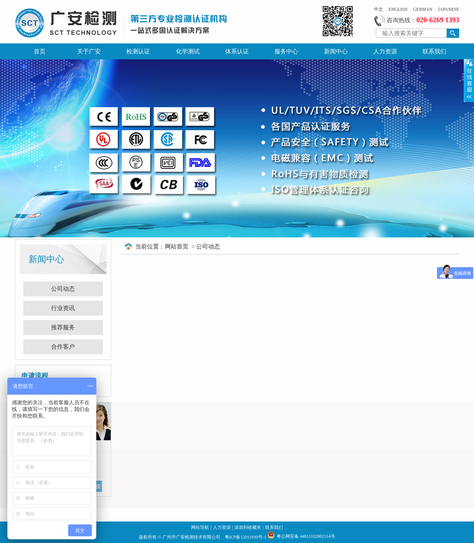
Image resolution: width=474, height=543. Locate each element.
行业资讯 (63, 308)
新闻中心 (336, 51)
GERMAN (422, 9)
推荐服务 (63, 327)
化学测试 (188, 51)
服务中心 (286, 51)
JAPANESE (448, 9)
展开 (469, 80)
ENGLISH (397, 9)
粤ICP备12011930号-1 (246, 537)
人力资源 (385, 51)
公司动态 (63, 289)
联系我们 (434, 51)
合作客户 (63, 346)
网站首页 (177, 246)
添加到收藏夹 (247, 527)
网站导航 (200, 527)
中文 (378, 9)
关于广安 (89, 51)
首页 (40, 51)
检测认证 (138, 51)
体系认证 (237, 51)
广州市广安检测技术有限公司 (192, 537)
